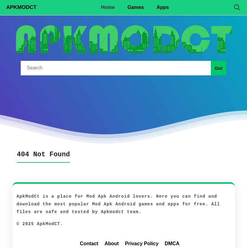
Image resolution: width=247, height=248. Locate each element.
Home (108, 7)
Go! (219, 68)
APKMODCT (21, 7)
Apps (163, 7)
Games (135, 7)
